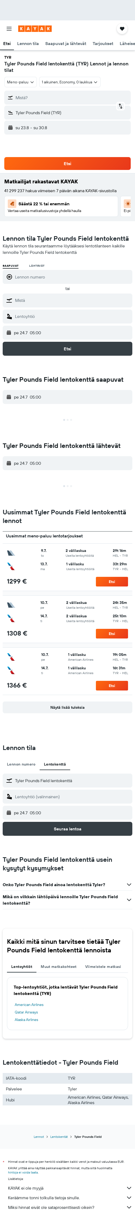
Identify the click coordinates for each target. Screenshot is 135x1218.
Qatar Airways (26, 1012)
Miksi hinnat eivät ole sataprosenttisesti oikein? (70, 1207)
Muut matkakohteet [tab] (58, 966)
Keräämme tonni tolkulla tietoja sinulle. (70, 1197)
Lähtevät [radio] (36, 266)
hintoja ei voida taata (23, 1172)
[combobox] (20, 82)
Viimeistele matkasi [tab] (103, 966)
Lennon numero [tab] (21, 764)
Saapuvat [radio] (10, 266)
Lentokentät (59, 1137)
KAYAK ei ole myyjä (70, 1188)
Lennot (39, 1137)
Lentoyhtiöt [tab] (21, 966)
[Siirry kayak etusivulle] (35, 28)
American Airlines (29, 1004)
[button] (9, 29)
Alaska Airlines (26, 1019)
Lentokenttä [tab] (55, 764)
